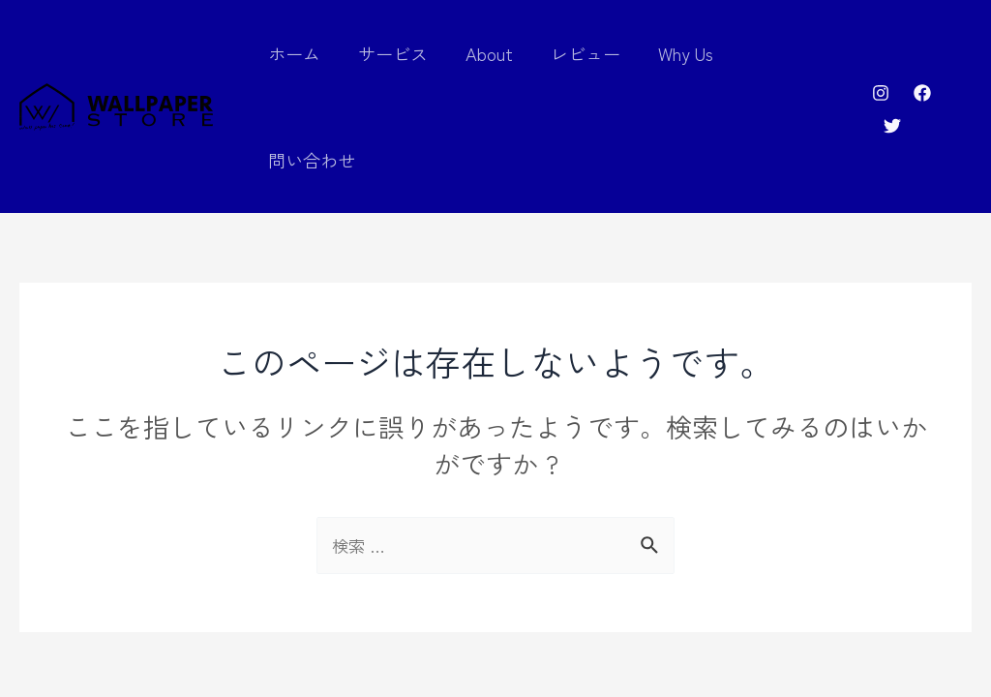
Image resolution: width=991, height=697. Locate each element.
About (494, 53)
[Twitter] (963, 56)
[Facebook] (921, 56)
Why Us (684, 53)
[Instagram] (879, 56)
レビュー (587, 53)
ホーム (305, 53)
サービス (400, 53)
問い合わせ (790, 53)
